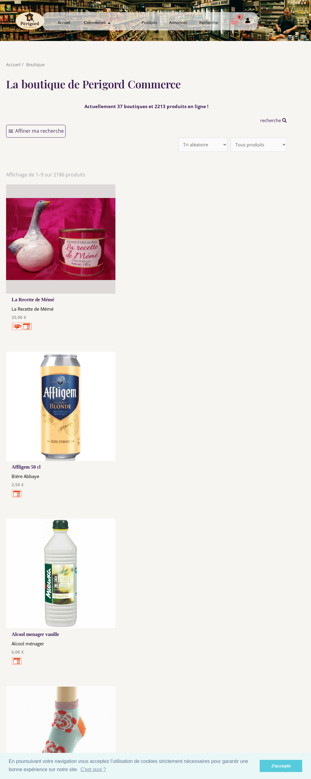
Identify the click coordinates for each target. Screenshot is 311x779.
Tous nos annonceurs (115, 728)
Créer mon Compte (196, 727)
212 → (189, 637)
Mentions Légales (114, 716)
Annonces (178, 22)
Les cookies (115, 722)
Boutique (35, 64)
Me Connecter (196, 721)
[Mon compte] (247, 21)
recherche (272, 120)
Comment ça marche (278, 721)
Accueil (64, 22)
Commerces (97, 22)
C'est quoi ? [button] (93, 769)
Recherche (208, 22)
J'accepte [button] (281, 766)
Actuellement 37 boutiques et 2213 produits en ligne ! (146, 106)
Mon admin (278, 733)
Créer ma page (277, 727)
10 (156, 637)
